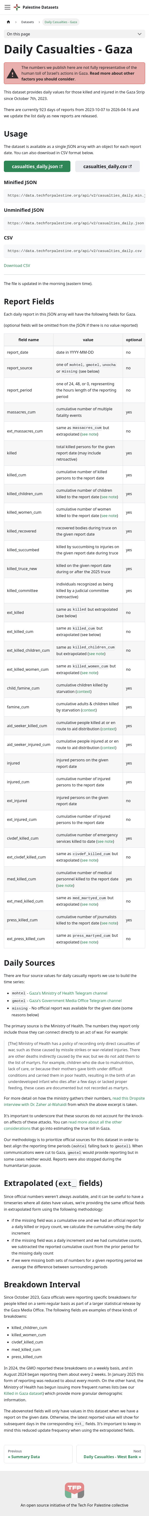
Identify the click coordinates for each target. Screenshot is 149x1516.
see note (89, 434)
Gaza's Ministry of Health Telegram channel (68, 993)
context (83, 691)
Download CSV (17, 265)
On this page (18, 34)
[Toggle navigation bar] (7, 7)
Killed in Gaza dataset (23, 1393)
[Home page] (8, 22)
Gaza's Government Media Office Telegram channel (75, 1000)
